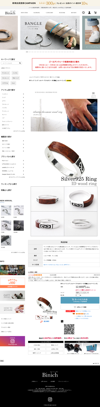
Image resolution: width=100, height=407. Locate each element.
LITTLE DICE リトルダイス (9, 164)
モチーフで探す (6, 144)
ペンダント (5, 94)
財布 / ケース (5, 124)
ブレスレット (5, 104)
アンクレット (5, 111)
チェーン (4, 114)
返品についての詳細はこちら (83, 311)
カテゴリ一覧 (47, 77)
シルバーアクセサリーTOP (36, 77)
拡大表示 (44, 321)
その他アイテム (6, 128)
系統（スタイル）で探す (8, 151)
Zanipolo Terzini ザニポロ (8, 174)
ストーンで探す (6, 147)
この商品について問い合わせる (84, 316)
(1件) (87, 313)
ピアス (4, 100)
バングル (4, 107)
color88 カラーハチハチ (8, 167)
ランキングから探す (9, 184)
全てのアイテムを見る (19, 131)
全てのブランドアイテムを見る (17, 177)
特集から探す (6, 190)
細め (59, 77)
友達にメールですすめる (82, 318)
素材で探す (5, 140)
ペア (3, 118)
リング (4, 97)
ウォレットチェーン (7, 121)
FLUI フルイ (5, 160)
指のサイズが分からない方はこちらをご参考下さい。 (57, 264)
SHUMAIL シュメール (7, 170)
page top (96, 363)
